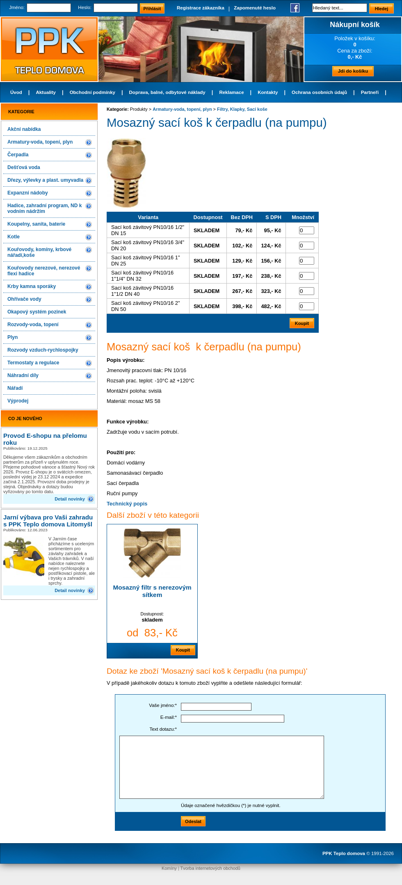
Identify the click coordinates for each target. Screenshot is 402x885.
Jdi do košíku (353, 71)
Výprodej (17, 401)
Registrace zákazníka (200, 7)
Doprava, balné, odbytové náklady (167, 92)
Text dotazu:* (163, 729)
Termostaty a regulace (33, 363)
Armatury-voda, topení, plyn (40, 142)
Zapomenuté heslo (255, 7)
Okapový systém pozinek (36, 312)
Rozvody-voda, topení (33, 324)
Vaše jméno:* (163, 705)
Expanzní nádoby (27, 193)
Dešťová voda (23, 167)
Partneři (370, 92)
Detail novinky (70, 498)
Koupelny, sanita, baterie (36, 224)
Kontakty (268, 92)
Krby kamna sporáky (31, 286)
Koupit (183, 649)
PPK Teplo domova (343, 853)
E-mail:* (168, 717)
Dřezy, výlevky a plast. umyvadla (45, 180)
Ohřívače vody (24, 299)
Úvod (16, 92)
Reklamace (231, 92)
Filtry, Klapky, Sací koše (242, 109)
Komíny (169, 868)
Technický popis (127, 504)
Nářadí (15, 388)
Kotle (13, 237)
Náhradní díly (23, 375)
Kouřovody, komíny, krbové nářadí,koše (39, 252)
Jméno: (17, 7)
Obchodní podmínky (92, 92)
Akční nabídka (24, 129)
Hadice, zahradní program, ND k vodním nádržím (44, 208)
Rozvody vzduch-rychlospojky (42, 350)
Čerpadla (17, 155)
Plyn (12, 337)
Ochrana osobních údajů (319, 92)
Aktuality (46, 92)
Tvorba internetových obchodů (210, 868)
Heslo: (84, 7)
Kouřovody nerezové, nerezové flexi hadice (43, 271)
